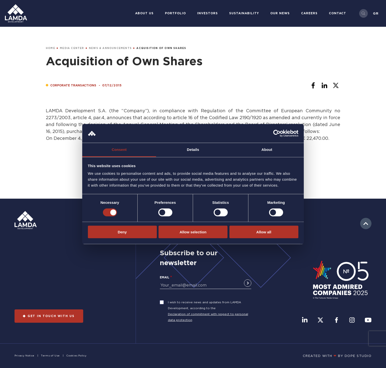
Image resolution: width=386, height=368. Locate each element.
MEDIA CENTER (72, 48)
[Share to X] (335, 85)
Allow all (263, 232)
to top (365, 223)
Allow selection (192, 232)
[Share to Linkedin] (324, 85)
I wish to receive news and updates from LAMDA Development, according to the (204, 305)
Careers (309, 13)
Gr (376, 13)
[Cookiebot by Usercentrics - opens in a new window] (276, 133)
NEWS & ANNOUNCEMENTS (110, 48)
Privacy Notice (24, 355)
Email (164, 277)
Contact (337, 13)
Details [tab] (193, 149)
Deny (122, 232)
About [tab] (266, 149)
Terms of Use (50, 355)
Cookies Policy (76, 355)
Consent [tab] (119, 149)
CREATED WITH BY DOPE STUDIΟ (337, 355)
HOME (50, 48)
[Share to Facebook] (313, 85)
